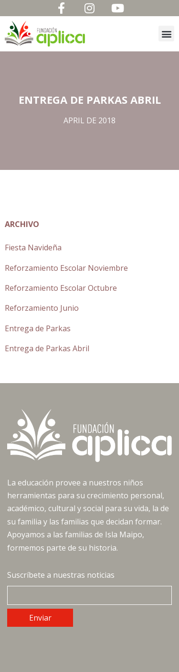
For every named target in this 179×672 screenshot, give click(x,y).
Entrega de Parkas (38, 328)
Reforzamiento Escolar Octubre (61, 288)
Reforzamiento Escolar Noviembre (66, 268)
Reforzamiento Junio (42, 308)
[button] (166, 33)
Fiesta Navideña (33, 247)
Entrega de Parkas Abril (47, 348)
